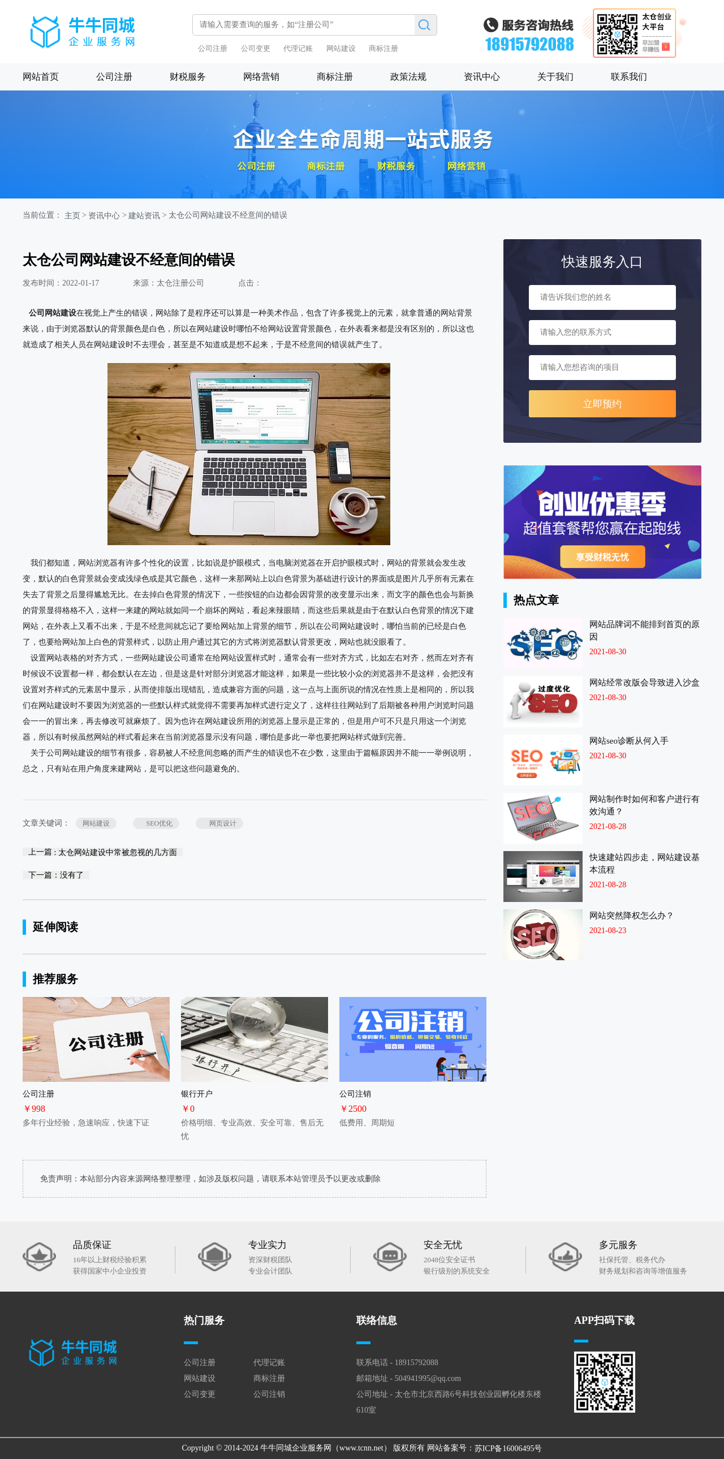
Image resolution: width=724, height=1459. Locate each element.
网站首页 (41, 76)
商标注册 (383, 48)
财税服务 (188, 76)
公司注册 (212, 48)
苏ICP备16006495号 (508, 1448)
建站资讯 (144, 215)
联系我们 (629, 76)
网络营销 (261, 76)
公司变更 (255, 48)
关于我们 (555, 76)
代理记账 (298, 48)
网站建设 (341, 48)
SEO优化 (156, 823)
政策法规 (408, 76)
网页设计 (219, 823)
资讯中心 (482, 76)
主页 (72, 215)
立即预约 (602, 404)
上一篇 (102, 852)
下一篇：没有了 (56, 875)
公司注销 (269, 1394)
